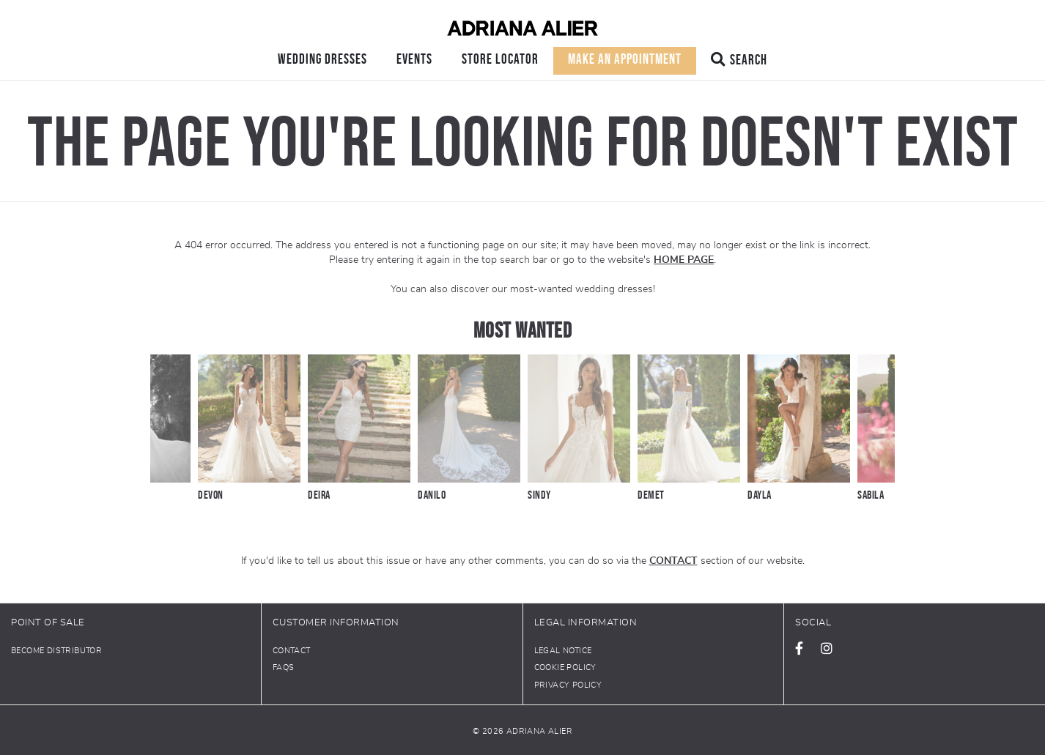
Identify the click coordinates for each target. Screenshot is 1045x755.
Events (414, 59)
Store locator (500, 59)
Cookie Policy (565, 667)
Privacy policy (568, 685)
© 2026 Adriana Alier (522, 731)
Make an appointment (625, 59)
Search (739, 60)
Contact (292, 650)
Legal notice (563, 650)
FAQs (284, 667)
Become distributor (56, 650)
